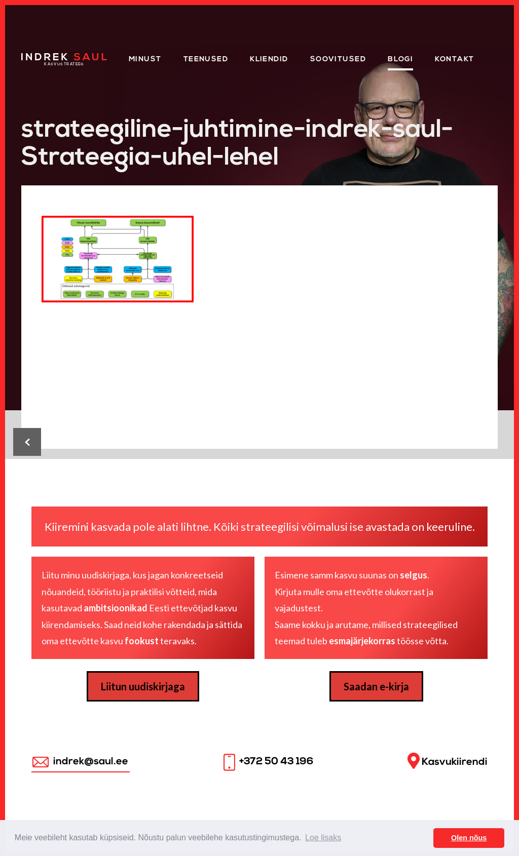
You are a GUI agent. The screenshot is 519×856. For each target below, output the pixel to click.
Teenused (206, 59)
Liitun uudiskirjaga (143, 686)
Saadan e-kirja (376, 686)
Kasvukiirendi (447, 761)
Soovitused (338, 59)
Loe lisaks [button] (323, 837)
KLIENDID (269, 59)
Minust (145, 59)
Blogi (400, 59)
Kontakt (454, 59)
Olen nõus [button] (469, 838)
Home (33, 56)
